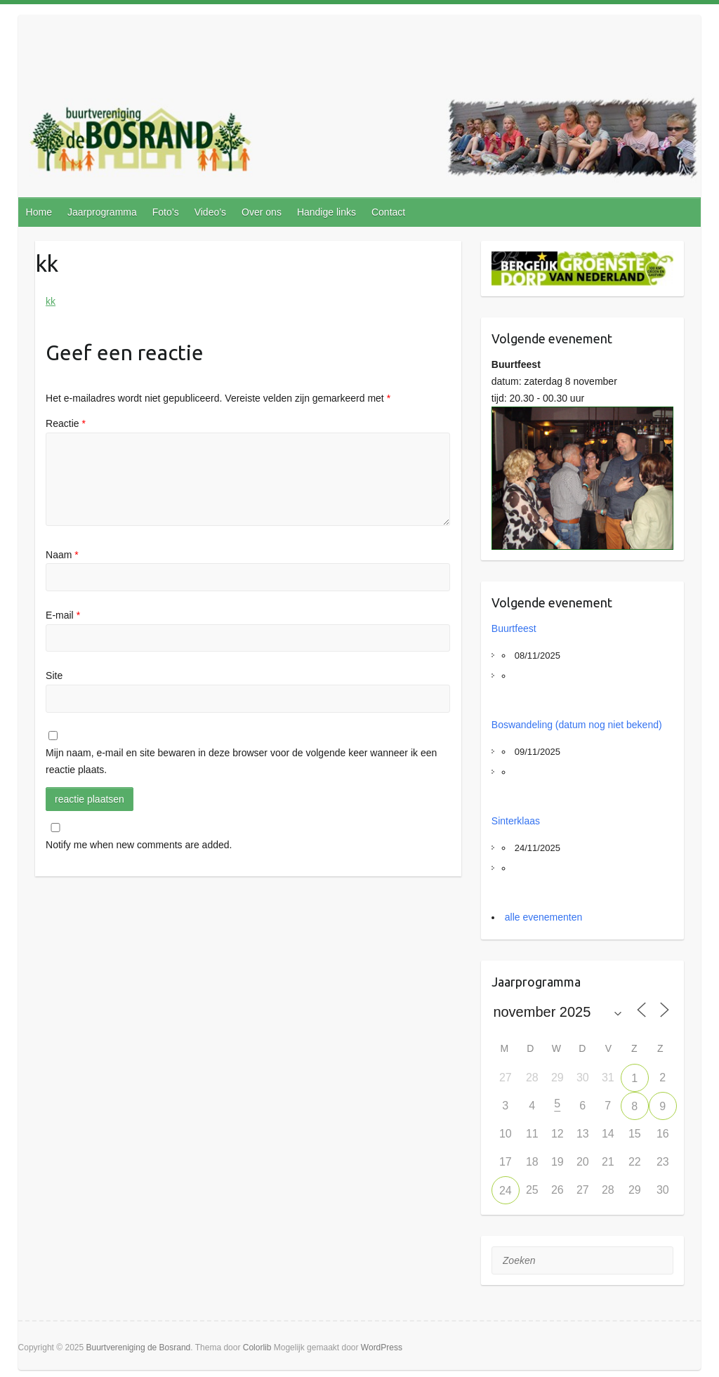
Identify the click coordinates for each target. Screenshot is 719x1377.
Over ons (262, 212)
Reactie (66, 423)
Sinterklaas (516, 820)
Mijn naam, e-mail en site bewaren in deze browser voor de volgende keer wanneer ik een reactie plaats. (241, 761)
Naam (62, 554)
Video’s (210, 212)
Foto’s (165, 212)
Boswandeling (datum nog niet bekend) (577, 724)
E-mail (63, 615)
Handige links (326, 212)
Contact (388, 212)
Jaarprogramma (102, 212)
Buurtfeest (514, 628)
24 (505, 1191)
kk (50, 301)
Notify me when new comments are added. (139, 844)
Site (54, 675)
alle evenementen (544, 917)
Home (39, 212)
